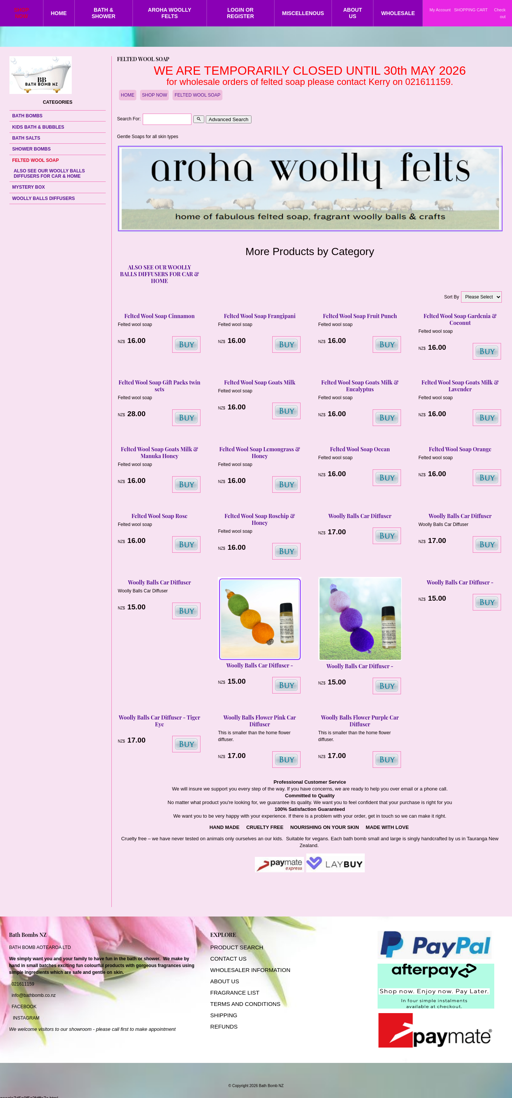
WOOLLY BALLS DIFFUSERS (43, 198)
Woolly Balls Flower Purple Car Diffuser (360, 721)
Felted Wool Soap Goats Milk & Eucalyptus (360, 385)
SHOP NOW (21, 13)
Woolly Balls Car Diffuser (360, 516)
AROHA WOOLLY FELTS (169, 13)
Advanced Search (228, 119)
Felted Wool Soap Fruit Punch (360, 316)
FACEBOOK (24, 1006)
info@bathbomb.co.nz (34, 995)
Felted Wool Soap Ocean (360, 449)
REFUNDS (224, 1026)
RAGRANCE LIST (236, 992)
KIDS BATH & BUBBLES (38, 127)
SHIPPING (223, 1015)
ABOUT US (352, 13)
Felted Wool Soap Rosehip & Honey (259, 519)
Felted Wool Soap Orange (460, 449)
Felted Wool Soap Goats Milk (260, 382)
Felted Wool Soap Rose (159, 516)
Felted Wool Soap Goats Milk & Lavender (460, 385)
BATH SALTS (26, 138)
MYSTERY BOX (28, 187)
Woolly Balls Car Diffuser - (259, 665)
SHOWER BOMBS (31, 149)
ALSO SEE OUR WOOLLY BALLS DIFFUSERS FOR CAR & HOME (49, 173)
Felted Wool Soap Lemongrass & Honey (259, 452)
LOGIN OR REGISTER (240, 13)
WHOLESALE (398, 13)
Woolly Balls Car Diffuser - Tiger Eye (159, 721)
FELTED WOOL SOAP (35, 160)
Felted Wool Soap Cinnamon (159, 316)
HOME (59, 13)
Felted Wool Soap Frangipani (260, 316)
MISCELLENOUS (303, 13)
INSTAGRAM (26, 1018)
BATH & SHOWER (104, 13)
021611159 (23, 984)
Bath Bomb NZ (271, 1086)
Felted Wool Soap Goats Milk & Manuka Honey (159, 452)
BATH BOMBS (27, 115)
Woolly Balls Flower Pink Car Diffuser (260, 721)
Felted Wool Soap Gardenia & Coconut (460, 319)
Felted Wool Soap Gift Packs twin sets (159, 385)
